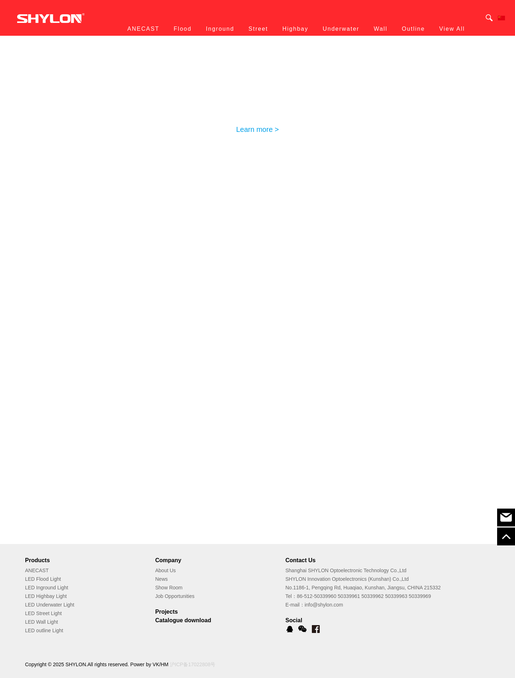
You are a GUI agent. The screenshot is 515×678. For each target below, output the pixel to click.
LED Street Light (43, 613)
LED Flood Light (43, 579)
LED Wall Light (41, 622)
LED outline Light (44, 630)
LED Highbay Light (46, 596)
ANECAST (37, 570)
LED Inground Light (46, 587)
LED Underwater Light (49, 605)
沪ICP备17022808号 (193, 664)
